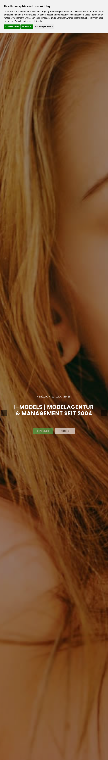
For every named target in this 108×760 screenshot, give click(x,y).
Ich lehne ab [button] (27, 26)
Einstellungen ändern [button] (44, 26)
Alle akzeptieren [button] (12, 26)
